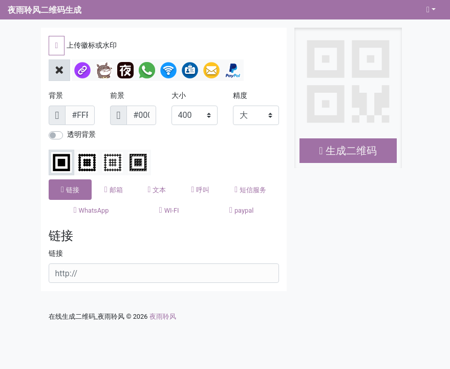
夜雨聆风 (162, 316)
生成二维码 (347, 151)
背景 (56, 95)
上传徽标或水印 (92, 45)
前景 (117, 95)
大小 (179, 95)
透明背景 (81, 134)
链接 (56, 253)
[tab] (70, 189)
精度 (240, 95)
